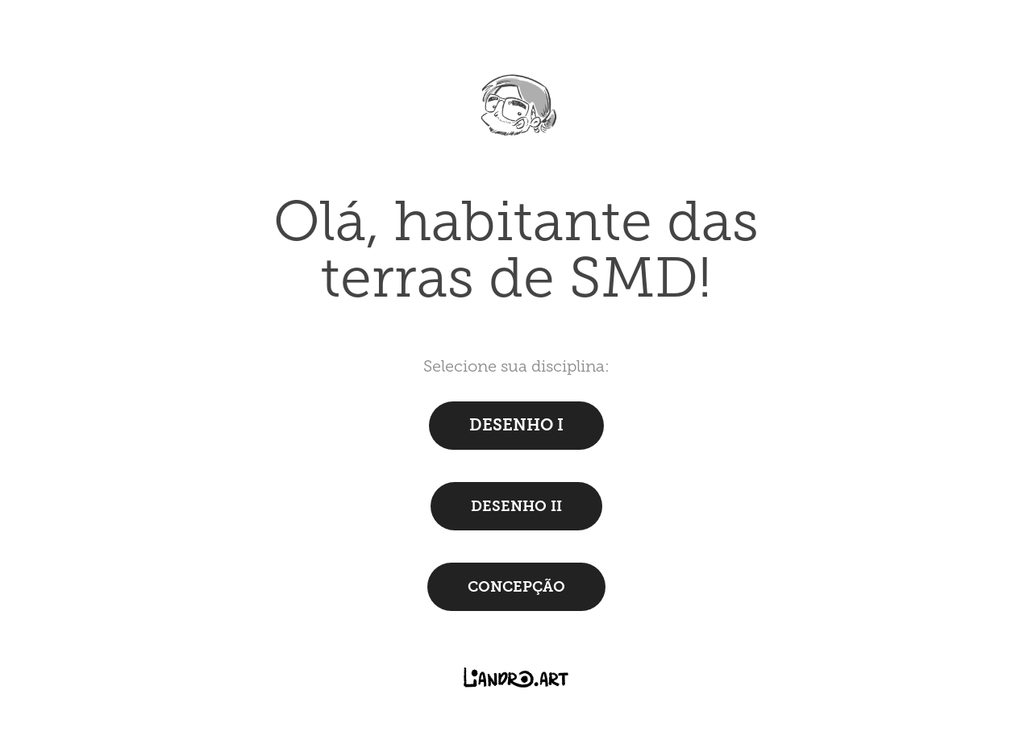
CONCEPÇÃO (516, 587)
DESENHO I (516, 425)
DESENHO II (516, 506)
